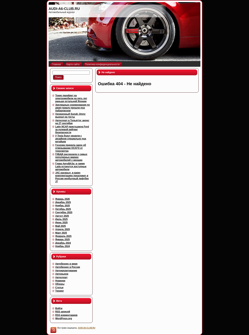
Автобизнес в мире (66, 263)
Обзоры (59, 284)
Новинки (60, 280)
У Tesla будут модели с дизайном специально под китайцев (70, 138)
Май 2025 (60, 226)
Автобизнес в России (67, 267)
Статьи (59, 287)
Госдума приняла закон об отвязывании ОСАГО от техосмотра (70, 148)
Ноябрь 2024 (62, 246)
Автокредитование (66, 270)
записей (62, 311)
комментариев (66, 315)
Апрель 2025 (62, 229)
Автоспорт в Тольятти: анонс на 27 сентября (72, 122)
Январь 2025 (62, 239)
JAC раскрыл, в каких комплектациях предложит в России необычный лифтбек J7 (72, 177)
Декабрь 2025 (63, 202)
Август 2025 (62, 216)
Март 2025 (61, 233)
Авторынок (61, 274)
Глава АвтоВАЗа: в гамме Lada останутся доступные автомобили (70, 166)
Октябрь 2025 (63, 209)
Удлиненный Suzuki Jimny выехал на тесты (70, 115)
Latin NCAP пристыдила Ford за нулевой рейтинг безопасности (72, 129)
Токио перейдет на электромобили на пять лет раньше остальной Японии (71, 98)
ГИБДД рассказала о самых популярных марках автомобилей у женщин (71, 157)
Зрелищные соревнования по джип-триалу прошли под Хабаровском (72, 107)
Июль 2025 (61, 219)
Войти (58, 308)
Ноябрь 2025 (62, 205)
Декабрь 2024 (63, 243)
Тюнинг (59, 290)
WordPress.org (63, 318)
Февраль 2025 (63, 236)
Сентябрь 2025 (63, 212)
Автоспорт (61, 277)
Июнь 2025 (61, 222)
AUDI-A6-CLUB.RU (64, 9)
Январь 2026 (62, 199)
